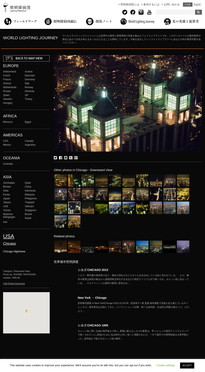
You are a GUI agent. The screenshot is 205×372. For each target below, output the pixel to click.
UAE (5, 206)
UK (26, 95)
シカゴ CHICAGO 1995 (93, 325)
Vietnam (29, 206)
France (7, 79)
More (133, 279)
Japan (6, 198)
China (28, 186)
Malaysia (30, 194)
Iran (5, 222)
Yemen (7, 210)
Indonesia (30, 190)
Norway (29, 87)
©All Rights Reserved (14, 283)
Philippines (31, 198)
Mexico (7, 144)
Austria (29, 71)
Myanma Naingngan (9, 215)
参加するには (151, 4)
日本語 (187, 4)
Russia (7, 91)
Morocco (8, 121)
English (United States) (197, 4)
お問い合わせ (172, 4)
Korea (6, 194)
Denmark (30, 75)
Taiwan (7, 202)
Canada (29, 140)
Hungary (8, 103)
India (5, 190)
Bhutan (7, 186)
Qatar (28, 182)
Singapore (30, 210)
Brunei (28, 214)
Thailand (29, 202)
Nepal (28, 218)
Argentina (30, 144)
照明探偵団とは (129, 4)
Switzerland (9, 71)
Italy (27, 83)
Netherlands (9, 87)
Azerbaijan (9, 182)
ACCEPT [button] (187, 365)
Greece (7, 83)
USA (5, 140)
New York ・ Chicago (92, 297)
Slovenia (29, 91)
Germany (30, 79)
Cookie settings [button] (166, 365)
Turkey (28, 99)
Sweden (7, 99)
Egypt (28, 121)
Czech (6, 75)
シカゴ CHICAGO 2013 (93, 270)
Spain (6, 95)
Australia (8, 163)
